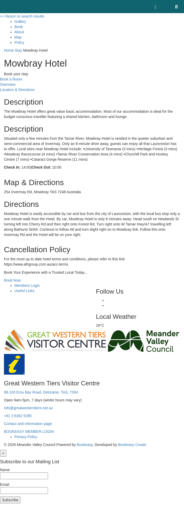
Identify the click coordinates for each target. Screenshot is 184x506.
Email (4, 484)
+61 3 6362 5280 (18, 416)
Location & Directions (17, 90)
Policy (19, 42)
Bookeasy (85, 445)
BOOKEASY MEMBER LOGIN (29, 431)
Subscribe (10, 500)
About (19, 32)
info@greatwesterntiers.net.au (28, 408)
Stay (18, 50)
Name (5, 470)
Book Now (12, 280)
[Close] (3, 453)
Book (18, 27)
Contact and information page (28, 424)
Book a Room (11, 79)
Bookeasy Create (132, 445)
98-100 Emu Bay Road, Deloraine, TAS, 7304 (41, 392)
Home (9, 50)
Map (17, 37)
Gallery (20, 21)
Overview (7, 84)
